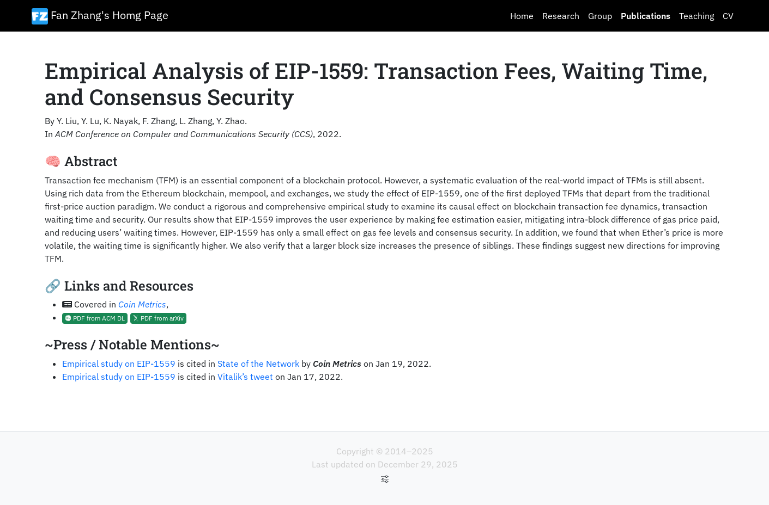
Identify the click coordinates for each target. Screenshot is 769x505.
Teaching (696, 15)
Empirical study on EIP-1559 (118, 363)
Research (560, 15)
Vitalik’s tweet (245, 376)
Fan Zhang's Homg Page (100, 16)
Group (600, 15)
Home (522, 15)
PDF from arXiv (158, 318)
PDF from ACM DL (95, 318)
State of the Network (258, 363)
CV (728, 15)
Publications (645, 15)
